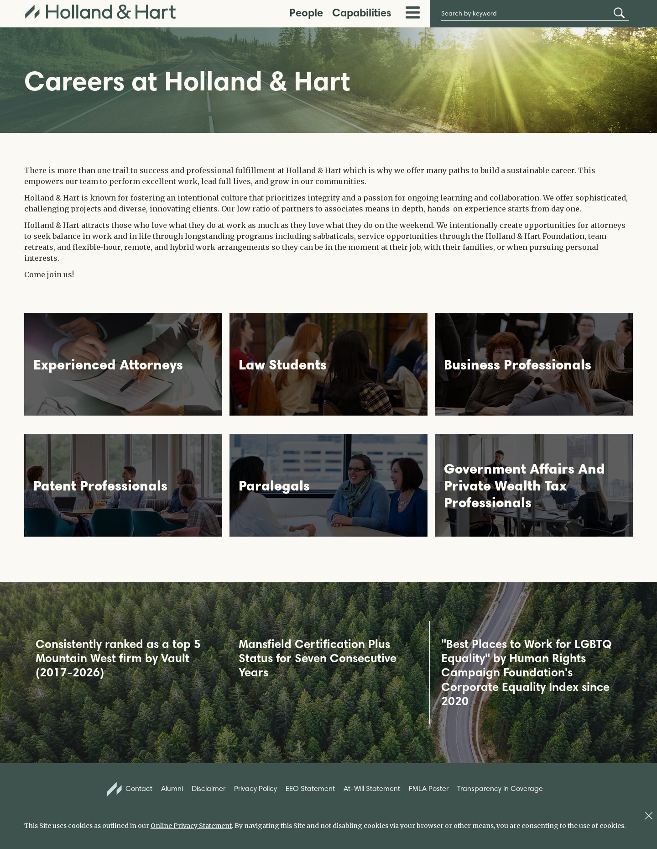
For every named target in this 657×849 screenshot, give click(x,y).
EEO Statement (310, 788)
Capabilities (361, 12)
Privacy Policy (255, 788)
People (306, 12)
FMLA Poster (428, 788)
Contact (130, 789)
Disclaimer (208, 788)
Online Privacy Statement (191, 826)
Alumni (172, 788)
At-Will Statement (372, 788)
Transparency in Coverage (500, 788)
